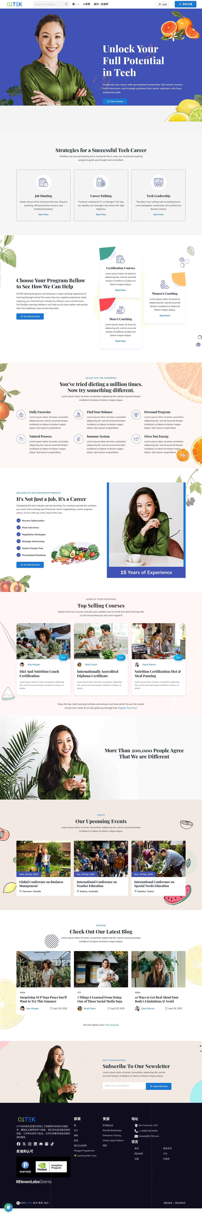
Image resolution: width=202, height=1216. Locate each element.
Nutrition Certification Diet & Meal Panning (158, 675)
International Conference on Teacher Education (99, 886)
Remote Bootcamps (112, 1138)
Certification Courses (120, 270)
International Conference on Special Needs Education (156, 886)
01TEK (29, 1210)
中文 (165, 1161)
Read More (120, 291)
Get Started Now (31, 318)
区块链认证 (108, 1133)
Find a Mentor (116, 101)
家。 (75, 4)
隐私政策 (167, 1210)
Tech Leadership (158, 196)
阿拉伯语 (139, 1161)
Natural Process (41, 438)
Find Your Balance (101, 413)
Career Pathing (101, 196)
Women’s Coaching (165, 295)
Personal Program (158, 413)
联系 (76, 1148)
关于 (76, 1138)
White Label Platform (113, 1148)
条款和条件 (180, 1210)
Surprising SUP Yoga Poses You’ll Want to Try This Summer (41, 1004)
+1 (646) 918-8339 (148, 1138)
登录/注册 (185, 4)
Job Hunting (43, 196)
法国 (137, 1166)
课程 (76, 1143)
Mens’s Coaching (120, 320)
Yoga (23, 995)
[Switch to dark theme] (162, 4)
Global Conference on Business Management (43, 886)
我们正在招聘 (80, 1153)
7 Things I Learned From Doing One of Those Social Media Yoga (98, 1004)
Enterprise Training (112, 1143)
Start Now (43, 215)
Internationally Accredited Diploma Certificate (98, 675)
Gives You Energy (157, 438)
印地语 (166, 1166)
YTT (79, 995)
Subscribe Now (157, 1093)
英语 (137, 1156)
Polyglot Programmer (85, 1158)
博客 (105, 1153)
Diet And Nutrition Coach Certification (39, 675)
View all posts (112, 1032)
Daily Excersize (41, 413)
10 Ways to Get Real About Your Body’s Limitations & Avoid (155, 1004)
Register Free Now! (127, 710)
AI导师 (86, 4)
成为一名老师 (101, 4)
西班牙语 (167, 1156)
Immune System (99, 438)
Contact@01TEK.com (149, 1143)
